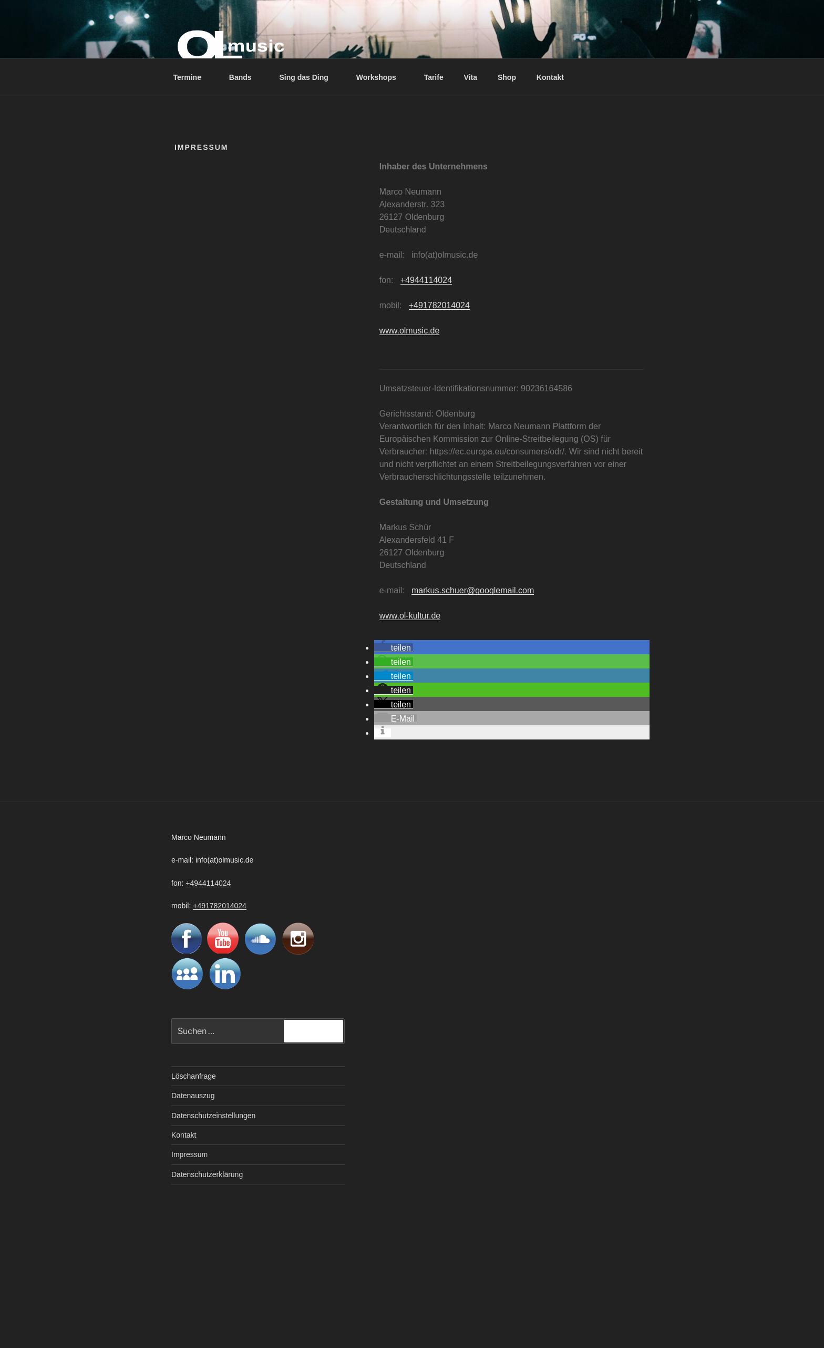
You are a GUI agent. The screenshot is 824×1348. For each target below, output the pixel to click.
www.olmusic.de (409, 330)
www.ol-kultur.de (410, 615)
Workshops (381, 77)
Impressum (189, 1154)
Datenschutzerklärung (207, 1174)
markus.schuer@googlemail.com (472, 590)
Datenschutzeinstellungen (213, 1115)
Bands (245, 77)
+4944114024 (426, 280)
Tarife (434, 77)
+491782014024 (439, 305)
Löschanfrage (193, 1076)
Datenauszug (193, 1095)
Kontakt (550, 77)
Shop (507, 77)
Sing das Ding (309, 77)
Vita (470, 77)
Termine (192, 77)
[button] (394, 647)
